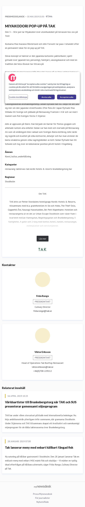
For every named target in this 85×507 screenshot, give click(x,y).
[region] (42, 88)
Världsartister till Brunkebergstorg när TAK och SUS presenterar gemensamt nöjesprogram (40, 404)
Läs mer (42, 238)
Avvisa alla (46, 97)
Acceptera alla (66, 97)
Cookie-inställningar (18, 97)
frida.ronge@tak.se (42, 311)
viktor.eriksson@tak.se (42, 367)
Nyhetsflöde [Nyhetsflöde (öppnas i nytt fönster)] (42, 501)
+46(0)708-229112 (42, 371)
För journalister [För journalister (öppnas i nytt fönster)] (42, 497)
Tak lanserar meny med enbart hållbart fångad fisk (39, 447)
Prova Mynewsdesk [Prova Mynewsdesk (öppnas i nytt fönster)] (42, 493)
